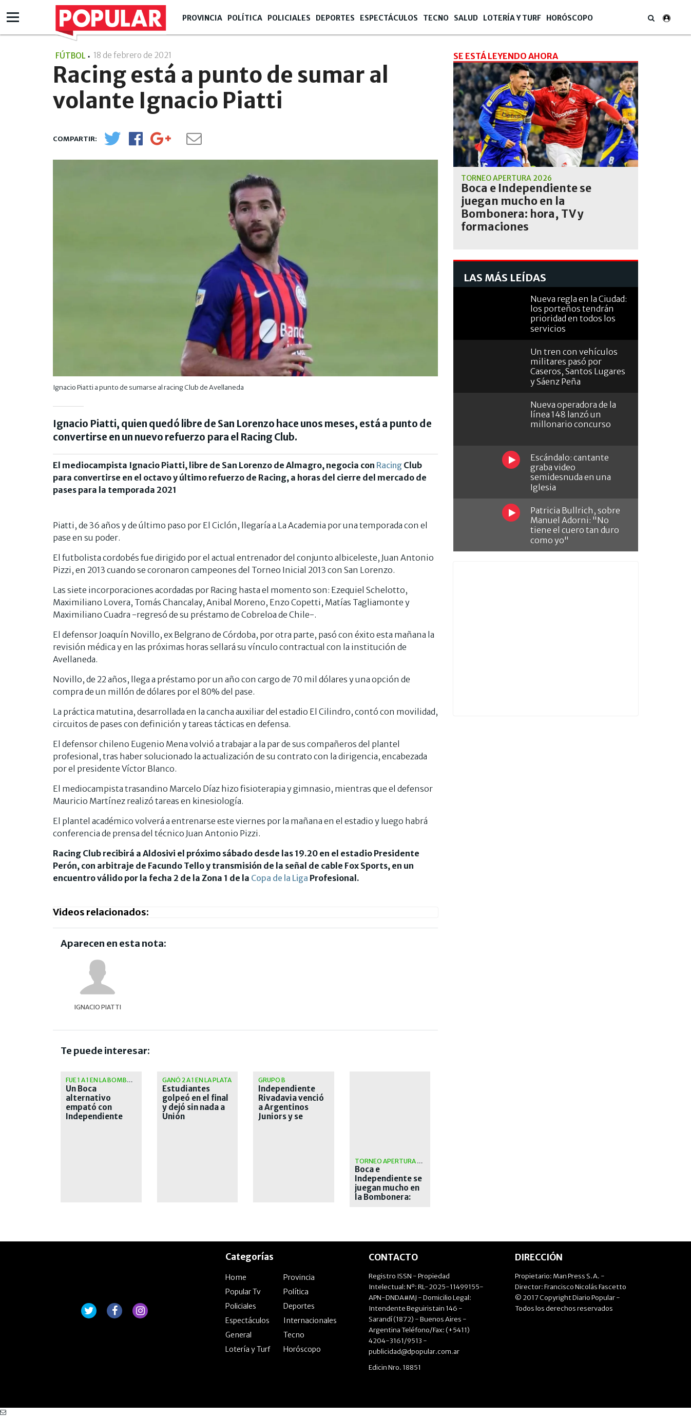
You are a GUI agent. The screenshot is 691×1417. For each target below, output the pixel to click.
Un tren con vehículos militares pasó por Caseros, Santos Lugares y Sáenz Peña (577, 367)
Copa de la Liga (279, 878)
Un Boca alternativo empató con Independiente (94, 1102)
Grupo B (271, 1080)
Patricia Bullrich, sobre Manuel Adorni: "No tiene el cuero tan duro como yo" (575, 525)
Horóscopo (569, 18)
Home (235, 1277)
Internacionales (310, 1320)
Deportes (335, 18)
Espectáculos (389, 18)
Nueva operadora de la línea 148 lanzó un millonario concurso (573, 414)
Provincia (202, 18)
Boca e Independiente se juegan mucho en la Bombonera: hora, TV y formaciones (388, 1192)
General (238, 1334)
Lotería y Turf (512, 18)
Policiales (289, 18)
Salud (466, 18)
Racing (389, 465)
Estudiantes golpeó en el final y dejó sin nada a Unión (195, 1102)
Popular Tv (243, 1291)
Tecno (436, 18)
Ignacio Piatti (97, 1007)
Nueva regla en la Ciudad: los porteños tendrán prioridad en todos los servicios (578, 314)
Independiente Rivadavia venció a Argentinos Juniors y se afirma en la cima (291, 1107)
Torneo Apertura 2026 (393, 1161)
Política (244, 18)
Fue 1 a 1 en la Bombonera (107, 1080)
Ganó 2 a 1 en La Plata (197, 1080)
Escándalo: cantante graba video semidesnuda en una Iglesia (570, 472)
